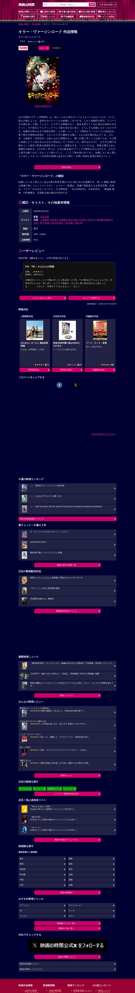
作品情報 (36, 24)
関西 (21, 864)
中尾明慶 (99, 220)
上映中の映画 (47, 11)
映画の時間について (66, 957)
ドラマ (22, 41)
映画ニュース (47, 16)
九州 (21, 885)
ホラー (71, 916)
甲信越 (22, 875)
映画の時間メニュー (28, 11)
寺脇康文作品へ (99, 370)
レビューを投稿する (91, 298)
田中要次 (59, 223)
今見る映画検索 (106, 5)
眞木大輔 (73, 220)
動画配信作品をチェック (66, 611)
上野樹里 (44, 220)
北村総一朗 (48, 223)
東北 (71, 869)
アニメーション (75, 905)
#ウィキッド (38, 789)
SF (21, 911)
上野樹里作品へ (34, 370)
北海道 (22, 869)
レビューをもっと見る (42, 298)
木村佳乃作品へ (66, 370)
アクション (24, 905)
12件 (36, 41)
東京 (21, 859)
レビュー (43, 48)
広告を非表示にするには (103, 434)
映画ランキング (106, 11)
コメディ (23, 916)
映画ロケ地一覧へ (66, 928)
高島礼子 (108, 220)
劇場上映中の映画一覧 (66, 565)
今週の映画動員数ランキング (31, 519)
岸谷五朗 (44, 216)
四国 (71, 880)
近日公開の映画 (86, 11)
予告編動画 (67, 16)
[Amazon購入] (43, 106)
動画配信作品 (86, 16)
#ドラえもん (24, 789)
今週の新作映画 (67, 11)
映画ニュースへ (66, 695)
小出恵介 (82, 220)
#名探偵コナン (53, 789)
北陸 (71, 875)
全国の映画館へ (66, 892)
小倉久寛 (78, 223)
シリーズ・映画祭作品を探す (66, 794)
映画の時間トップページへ (31, 969)
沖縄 (71, 885)
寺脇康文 (63, 220)
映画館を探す (28, 16)
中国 (21, 880)
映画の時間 (23, 24)
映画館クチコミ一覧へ (66, 923)
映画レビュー (66, 775)
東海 (71, 864)
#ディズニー (68, 789)
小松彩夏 (68, 223)
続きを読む (66, 167)
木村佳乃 (54, 220)
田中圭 (90, 220)
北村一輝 (38, 223)
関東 (71, 859)
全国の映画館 (55, 990)
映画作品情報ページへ (29, 964)
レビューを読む (106, 16)
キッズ (71, 911)
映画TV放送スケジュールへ (66, 840)
